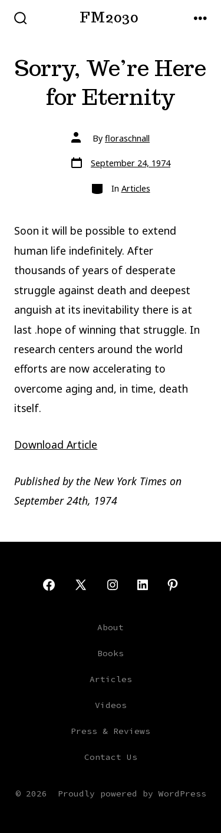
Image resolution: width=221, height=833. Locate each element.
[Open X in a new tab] (80, 585)
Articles (135, 188)
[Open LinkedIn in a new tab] (142, 585)
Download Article (55, 444)
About (110, 627)
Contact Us (110, 757)
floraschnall (127, 138)
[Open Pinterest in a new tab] (172, 585)
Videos (111, 705)
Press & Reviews (110, 731)
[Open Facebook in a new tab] (49, 585)
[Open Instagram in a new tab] (112, 585)
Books (110, 653)
